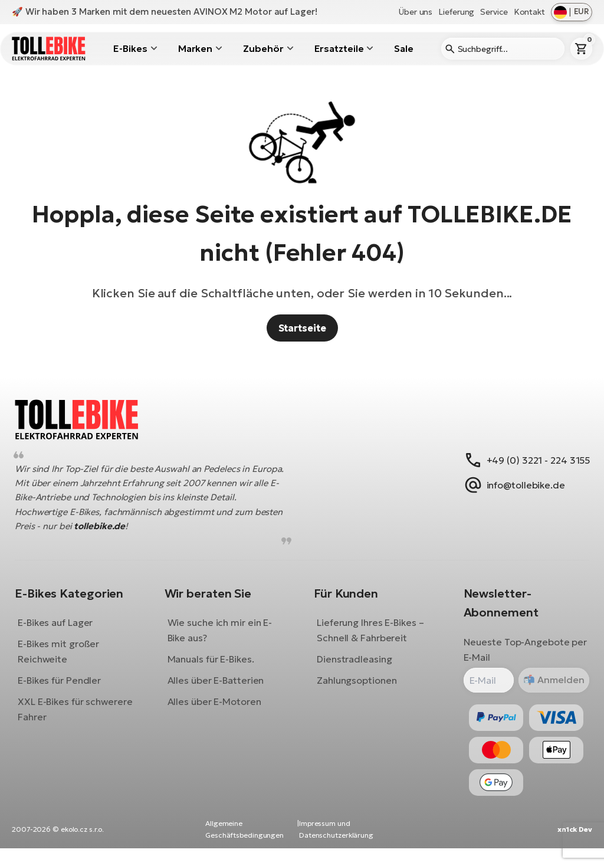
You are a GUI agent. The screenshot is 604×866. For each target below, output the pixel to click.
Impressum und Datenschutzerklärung (336, 847)
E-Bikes (130, 48)
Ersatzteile (339, 48)
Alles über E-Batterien (220, 689)
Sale (403, 48)
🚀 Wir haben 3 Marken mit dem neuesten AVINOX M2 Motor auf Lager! (164, 11)
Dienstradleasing (354, 668)
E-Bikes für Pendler (68, 689)
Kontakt (529, 11)
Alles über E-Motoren (218, 710)
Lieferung (456, 11)
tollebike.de (139, 535)
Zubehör (263, 48)
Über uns (415, 11)
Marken (195, 48)
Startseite (302, 328)
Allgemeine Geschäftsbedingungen (244, 847)
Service (493, 11)
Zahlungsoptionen (356, 689)
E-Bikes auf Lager (64, 631)
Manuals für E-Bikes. (215, 668)
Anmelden (550, 689)
